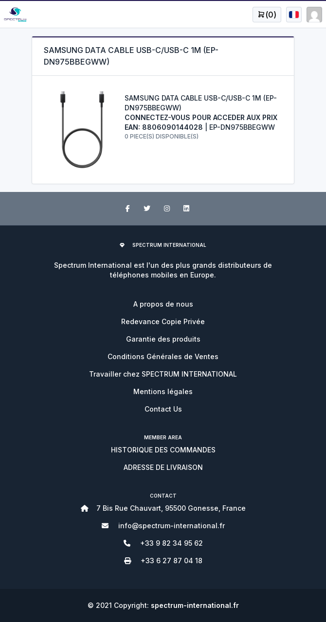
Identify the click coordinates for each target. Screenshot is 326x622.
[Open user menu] (267, 14)
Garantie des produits (163, 339)
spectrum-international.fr (195, 605)
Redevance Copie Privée (163, 321)
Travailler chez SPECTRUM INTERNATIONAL (163, 374)
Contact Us (163, 409)
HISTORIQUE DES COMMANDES (163, 450)
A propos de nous (163, 304)
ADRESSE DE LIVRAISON (163, 467)
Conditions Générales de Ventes (163, 356)
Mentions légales (163, 391)
